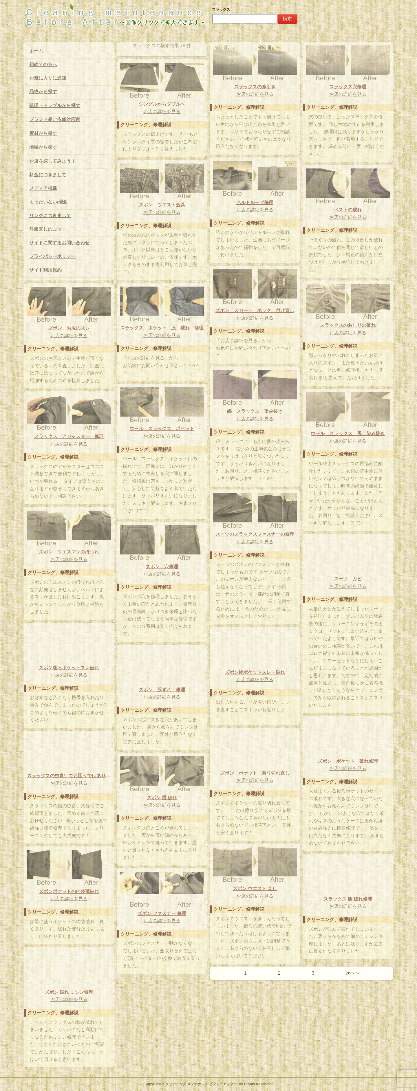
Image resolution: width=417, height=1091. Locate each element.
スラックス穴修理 (347, 86)
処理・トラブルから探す (54, 105)
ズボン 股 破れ (162, 797)
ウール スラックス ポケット (161, 428)
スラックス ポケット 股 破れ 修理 (162, 327)
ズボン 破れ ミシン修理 (69, 992)
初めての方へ (43, 64)
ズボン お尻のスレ (69, 328)
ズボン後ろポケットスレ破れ (69, 667)
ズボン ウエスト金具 (162, 204)
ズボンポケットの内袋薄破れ (69, 891)
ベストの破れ (348, 209)
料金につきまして (47, 174)
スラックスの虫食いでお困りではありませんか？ (69, 775)
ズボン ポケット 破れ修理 (348, 761)
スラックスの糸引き (255, 86)
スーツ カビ (348, 578)
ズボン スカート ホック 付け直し (254, 310)
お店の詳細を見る (254, 94)
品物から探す (43, 91)
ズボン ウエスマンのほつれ (69, 551)
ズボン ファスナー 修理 (162, 913)
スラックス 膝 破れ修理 (347, 898)
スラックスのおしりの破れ (348, 325)
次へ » (352, 973)
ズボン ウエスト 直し (255, 888)
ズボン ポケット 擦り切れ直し (255, 773)
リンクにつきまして (50, 215)
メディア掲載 (43, 188)
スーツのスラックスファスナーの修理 (254, 534)
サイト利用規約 (45, 269)
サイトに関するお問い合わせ (59, 242)
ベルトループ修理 (254, 202)
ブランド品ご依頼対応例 (54, 119)
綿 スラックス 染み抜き (255, 411)
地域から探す (43, 147)
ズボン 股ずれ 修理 (162, 689)
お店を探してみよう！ (52, 161)
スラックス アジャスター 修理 (69, 436)
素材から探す (43, 133)
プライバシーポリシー (52, 256)
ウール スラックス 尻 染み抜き (348, 433)
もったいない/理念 (48, 201)
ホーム (36, 50)
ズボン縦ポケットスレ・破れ (255, 672)
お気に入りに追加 (47, 78)
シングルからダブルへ (162, 104)
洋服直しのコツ (45, 229)
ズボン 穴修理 (162, 566)
